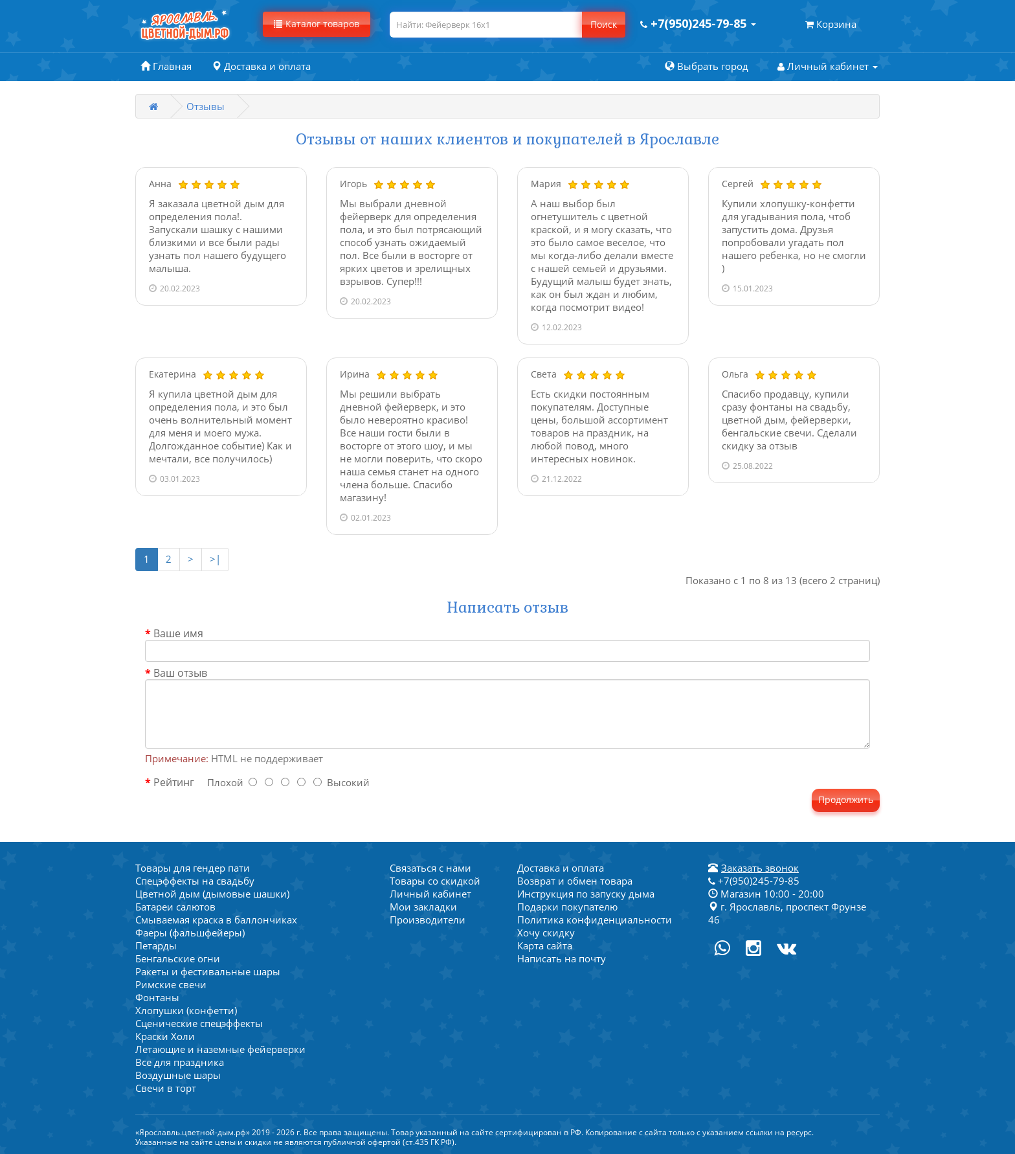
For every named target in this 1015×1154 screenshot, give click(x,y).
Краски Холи (165, 1036)
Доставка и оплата (560, 867)
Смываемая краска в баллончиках (216, 919)
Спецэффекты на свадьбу (194, 880)
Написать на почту (561, 958)
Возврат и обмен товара (574, 880)
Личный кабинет (430, 893)
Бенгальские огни (177, 958)
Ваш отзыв (180, 672)
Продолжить (845, 799)
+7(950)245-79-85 (753, 880)
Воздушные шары (178, 1075)
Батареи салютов (175, 906)
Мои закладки (423, 906)
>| (215, 558)
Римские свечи (170, 984)
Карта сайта (544, 945)
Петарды (156, 945)
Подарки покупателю (567, 906)
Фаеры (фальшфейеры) (190, 932)
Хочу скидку (546, 932)
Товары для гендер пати (192, 867)
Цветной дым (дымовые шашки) (212, 893)
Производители (427, 919)
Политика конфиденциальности (594, 919)
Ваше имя (178, 633)
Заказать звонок (760, 867)
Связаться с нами (430, 867)
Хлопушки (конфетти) (186, 1010)
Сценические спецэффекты (199, 1023)
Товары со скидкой (435, 880)
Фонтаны (157, 997)
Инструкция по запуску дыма (585, 893)
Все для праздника (179, 1062)
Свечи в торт (165, 1087)
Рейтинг (173, 782)
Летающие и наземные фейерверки (220, 1049)
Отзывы (205, 106)
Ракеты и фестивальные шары (207, 971)
